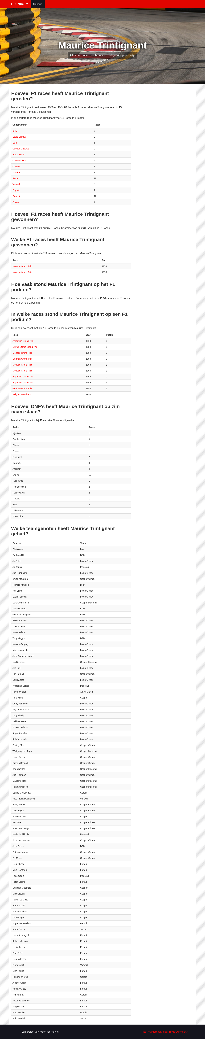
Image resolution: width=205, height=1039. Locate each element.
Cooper (16, 166)
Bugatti (16, 190)
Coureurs (37, 4)
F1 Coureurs (19, 4)
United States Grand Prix (24, 347)
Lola (14, 142)
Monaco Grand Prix (22, 266)
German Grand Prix (22, 359)
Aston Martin (18, 154)
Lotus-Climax (19, 136)
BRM (14, 131)
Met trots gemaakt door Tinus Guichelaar (165, 1031)
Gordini (16, 196)
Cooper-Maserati (20, 148)
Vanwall (16, 184)
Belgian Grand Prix (21, 394)
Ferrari (15, 178)
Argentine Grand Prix (22, 341)
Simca (15, 202)
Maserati (16, 172)
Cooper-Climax (19, 160)
